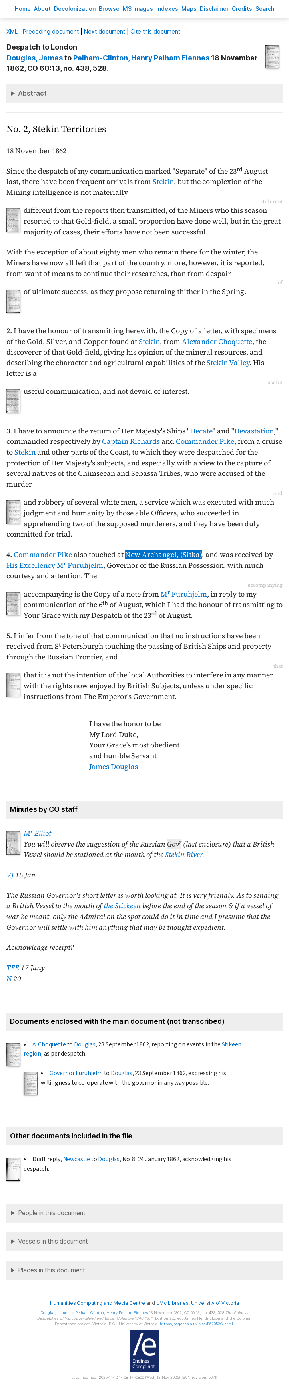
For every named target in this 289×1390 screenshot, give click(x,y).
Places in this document (51, 1270)
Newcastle (76, 1159)
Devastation (254, 431)
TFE (12, 968)
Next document (104, 31)
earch (265, 8)
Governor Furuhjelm (76, 1073)
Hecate (201, 431)
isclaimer (214, 8)
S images (138, 8)
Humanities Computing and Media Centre (97, 1303)
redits (242, 8)
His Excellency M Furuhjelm (54, 565)
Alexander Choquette (217, 341)
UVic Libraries (172, 1303)
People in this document (52, 1213)
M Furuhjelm (184, 594)
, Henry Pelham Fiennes (141, 58)
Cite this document (155, 31)
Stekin (163, 181)
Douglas (85, 1044)
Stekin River (183, 854)
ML (12, 31)
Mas (189, 8)
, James (34, 58)
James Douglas (113, 766)
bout (42, 8)
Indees (167, 8)
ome (23, 8)
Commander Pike (205, 441)
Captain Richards (131, 441)
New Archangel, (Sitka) (163, 554)
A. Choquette (49, 1044)
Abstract (32, 93)
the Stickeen (122, 906)
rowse (109, 8)
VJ (10, 875)
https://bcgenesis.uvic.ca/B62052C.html (196, 1324)
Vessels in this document (53, 1241)
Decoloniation (75, 8)
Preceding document (51, 31)
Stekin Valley (228, 362)
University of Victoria (215, 1303)
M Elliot (37, 833)
